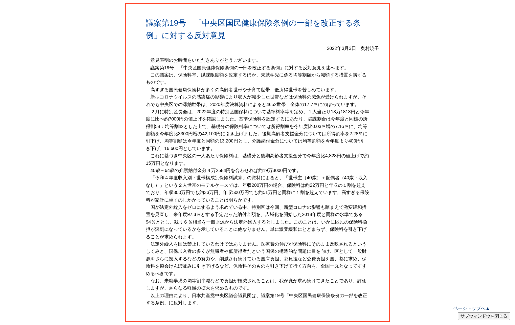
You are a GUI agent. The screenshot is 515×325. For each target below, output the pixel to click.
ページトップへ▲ (471, 308)
